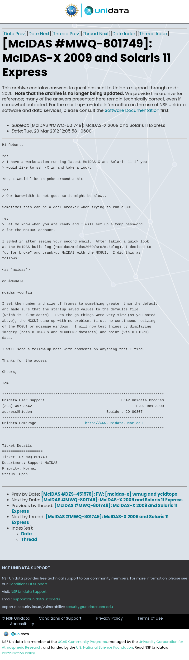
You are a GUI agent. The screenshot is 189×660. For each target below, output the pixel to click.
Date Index (124, 34)
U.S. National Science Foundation (104, 647)
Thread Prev (66, 34)
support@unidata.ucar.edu (36, 599)
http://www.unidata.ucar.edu (114, 423)
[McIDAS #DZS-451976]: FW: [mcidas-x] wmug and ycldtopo (109, 494)
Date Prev (14, 34)
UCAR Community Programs (82, 641)
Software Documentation (132, 110)
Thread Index (153, 34)
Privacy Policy (109, 618)
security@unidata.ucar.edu (89, 606)
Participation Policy (18, 653)
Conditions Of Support (28, 584)
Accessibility (22, 624)
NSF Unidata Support (29, 591)
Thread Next (96, 34)
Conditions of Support (60, 618)
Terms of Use (150, 618)
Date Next (38, 34)
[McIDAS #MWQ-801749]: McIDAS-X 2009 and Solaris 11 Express (112, 500)
